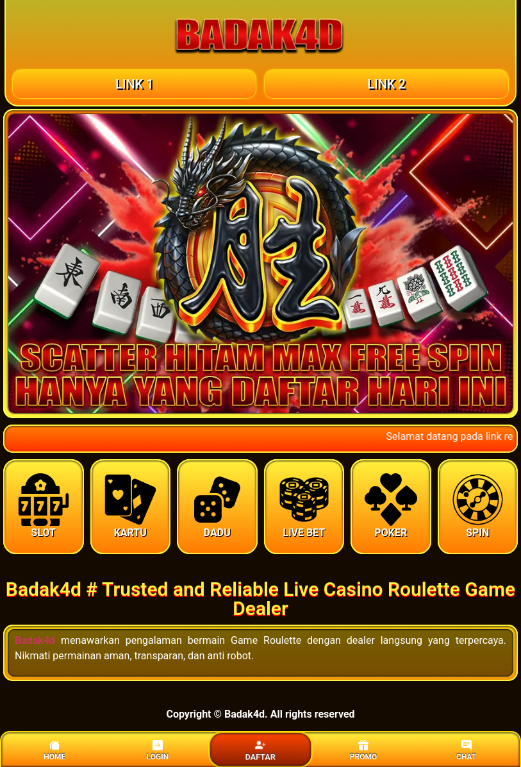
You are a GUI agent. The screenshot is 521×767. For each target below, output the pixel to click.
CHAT (466, 750)
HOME (54, 750)
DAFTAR (260, 751)
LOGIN (158, 750)
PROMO (363, 750)
